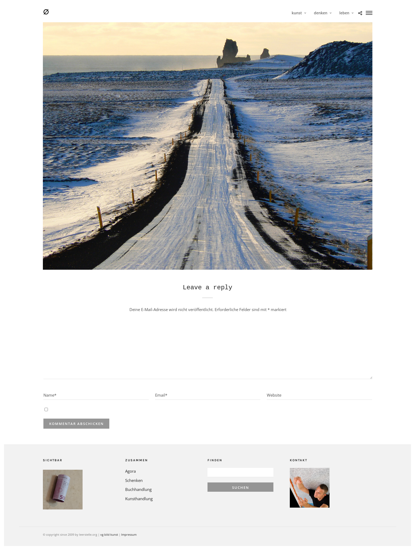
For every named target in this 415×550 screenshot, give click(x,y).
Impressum (129, 534)
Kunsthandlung (139, 498)
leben (344, 12)
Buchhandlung (138, 489)
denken (320, 12)
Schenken (134, 480)
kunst (297, 12)
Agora (130, 471)
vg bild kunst (109, 534)
